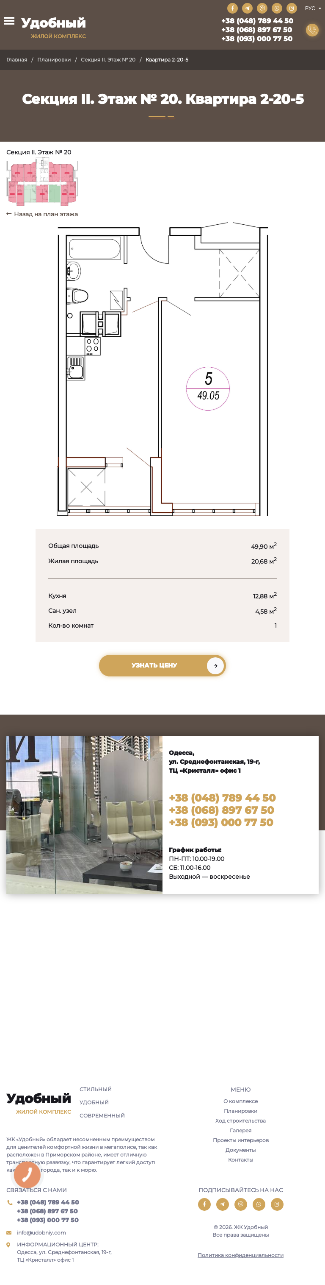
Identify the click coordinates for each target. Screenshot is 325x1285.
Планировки (54, 59)
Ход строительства (240, 1120)
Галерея (240, 1130)
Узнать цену (154, 665)
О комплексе (240, 1101)
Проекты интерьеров (241, 1140)
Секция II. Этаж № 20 (108, 59)
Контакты (240, 1159)
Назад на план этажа (46, 214)
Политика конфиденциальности (241, 1255)
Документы (241, 1150)
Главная (16, 59)
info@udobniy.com (41, 1232)
